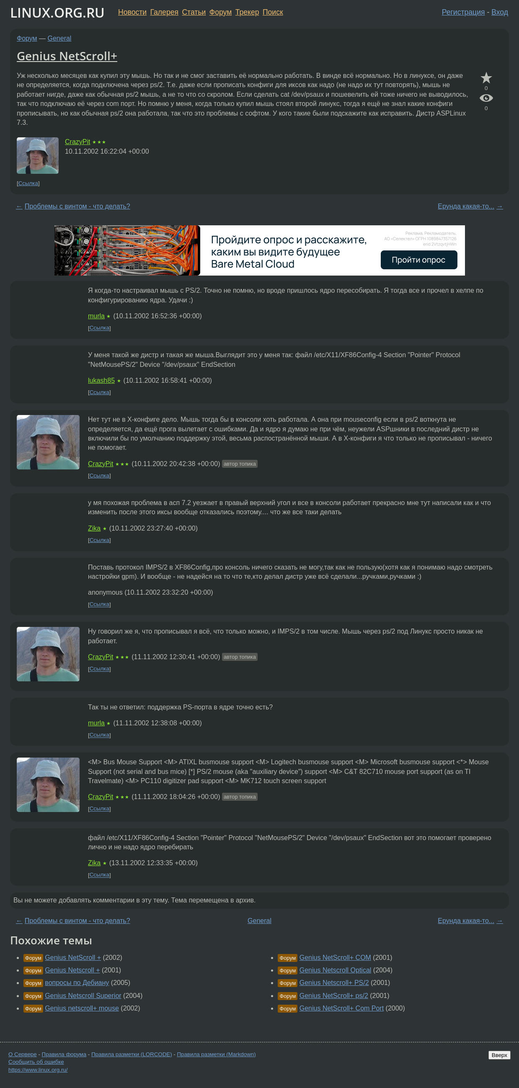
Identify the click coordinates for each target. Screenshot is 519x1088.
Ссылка (28, 183)
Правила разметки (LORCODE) (131, 1054)
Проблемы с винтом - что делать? (77, 206)
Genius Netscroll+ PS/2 (334, 982)
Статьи (194, 12)
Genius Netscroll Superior (83, 995)
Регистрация (463, 12)
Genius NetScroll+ (67, 56)
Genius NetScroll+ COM (335, 957)
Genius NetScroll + (73, 957)
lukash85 (101, 380)
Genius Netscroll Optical (336, 970)
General (60, 38)
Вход (499, 12)
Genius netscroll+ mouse (82, 1008)
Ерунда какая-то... (466, 206)
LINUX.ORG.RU (57, 12)
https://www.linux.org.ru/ (37, 1070)
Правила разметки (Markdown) (216, 1054)
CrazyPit (77, 141)
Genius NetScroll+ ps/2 (334, 995)
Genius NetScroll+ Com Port (342, 1008)
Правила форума (64, 1054)
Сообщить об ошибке (36, 1062)
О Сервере (22, 1054)
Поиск (273, 12)
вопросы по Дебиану (77, 982)
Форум (220, 12)
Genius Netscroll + (72, 970)
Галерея (164, 12)
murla (96, 316)
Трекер (247, 12)
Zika (94, 528)
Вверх (499, 1055)
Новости (132, 12)
